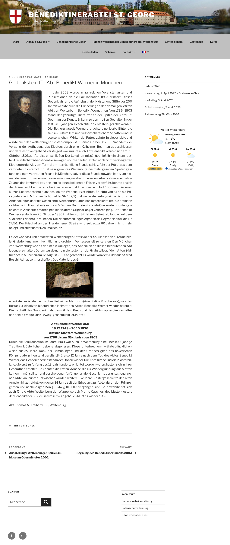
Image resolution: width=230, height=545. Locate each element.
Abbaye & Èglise (38, 41)
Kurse (213, 41)
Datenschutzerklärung (134, 508)
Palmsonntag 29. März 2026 (162, 114)
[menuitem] (145, 51)
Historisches (24, 425)
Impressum (128, 494)
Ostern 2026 (152, 86)
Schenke (110, 52)
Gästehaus (196, 41)
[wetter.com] (154, 169)
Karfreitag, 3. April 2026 (159, 100)
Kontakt (129, 52)
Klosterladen (90, 52)
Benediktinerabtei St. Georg (92, 15)
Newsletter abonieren (134, 515)
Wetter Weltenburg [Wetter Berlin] (172, 129)
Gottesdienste (174, 41)
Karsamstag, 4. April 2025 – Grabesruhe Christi (173, 93)
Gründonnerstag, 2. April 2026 (163, 107)
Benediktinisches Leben (71, 41)
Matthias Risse (46, 77)
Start (16, 41)
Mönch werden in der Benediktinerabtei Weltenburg (125, 41)
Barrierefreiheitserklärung (137, 501)
